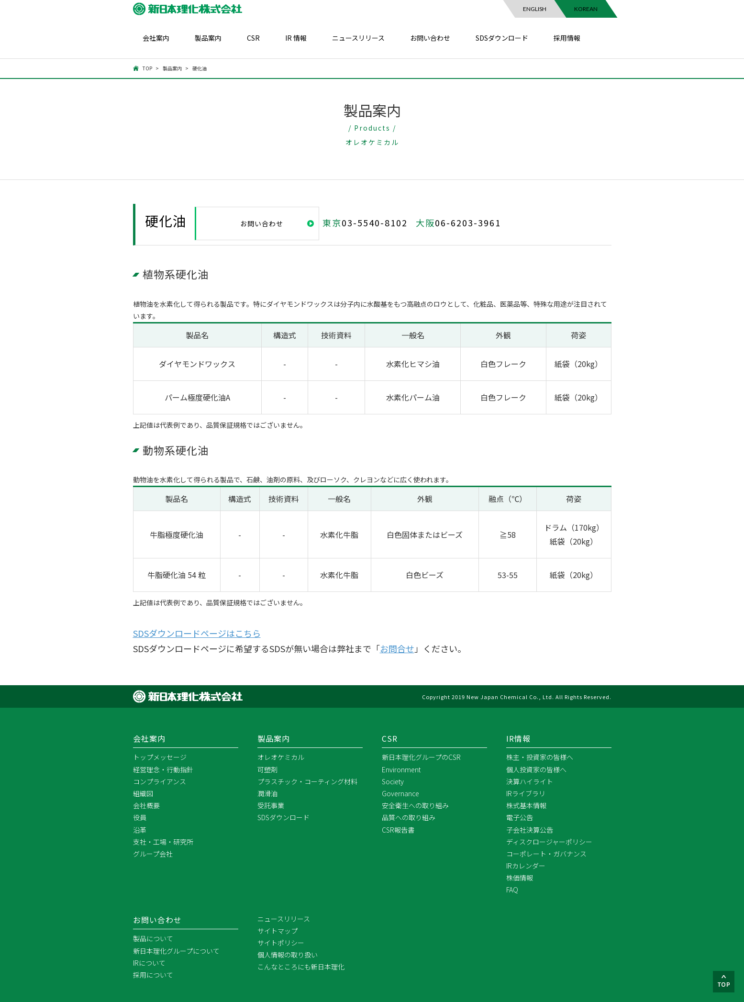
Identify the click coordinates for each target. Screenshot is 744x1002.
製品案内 (208, 38)
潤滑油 (267, 793)
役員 (139, 817)
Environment (401, 769)
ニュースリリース (358, 38)
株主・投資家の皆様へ (539, 756)
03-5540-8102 (375, 222)
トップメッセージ (160, 756)
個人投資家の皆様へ (536, 769)
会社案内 (156, 38)
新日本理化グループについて (176, 950)
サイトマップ (277, 930)
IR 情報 (296, 38)
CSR (253, 38)
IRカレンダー (525, 865)
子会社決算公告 (529, 829)
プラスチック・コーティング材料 (307, 781)
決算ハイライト (529, 781)
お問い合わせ (430, 38)
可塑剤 (267, 769)
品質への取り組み (408, 817)
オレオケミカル (280, 756)
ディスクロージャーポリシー (549, 841)
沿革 (139, 829)
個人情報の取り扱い (287, 954)
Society (393, 781)
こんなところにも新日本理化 (300, 966)
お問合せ (397, 648)
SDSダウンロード (502, 38)
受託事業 (270, 805)
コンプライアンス (159, 781)
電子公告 (519, 817)
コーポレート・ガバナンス (546, 853)
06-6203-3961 (468, 222)
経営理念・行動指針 (163, 769)
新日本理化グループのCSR (421, 756)
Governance (400, 793)
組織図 (143, 793)
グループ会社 (153, 853)
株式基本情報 (526, 805)
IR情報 (518, 738)
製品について (153, 938)
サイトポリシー (280, 942)
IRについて (149, 962)
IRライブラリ (525, 793)
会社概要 (146, 805)
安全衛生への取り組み (415, 805)
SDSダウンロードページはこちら (197, 632)
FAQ (512, 889)
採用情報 (567, 38)
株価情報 (519, 877)
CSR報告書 (398, 829)
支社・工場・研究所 (163, 841)
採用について (153, 974)
